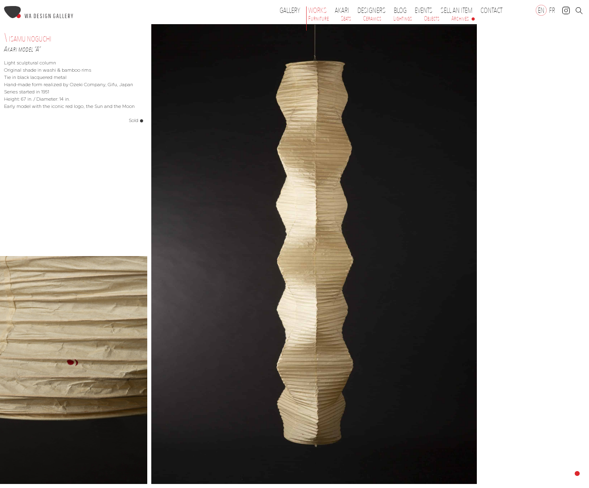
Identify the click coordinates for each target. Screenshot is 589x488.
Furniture (318, 18)
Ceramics (372, 18)
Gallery (290, 10)
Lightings (402, 18)
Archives (460, 18)
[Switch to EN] (541, 10)
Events (426, 10)
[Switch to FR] (552, 10)
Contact (491, 10)
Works (319, 10)
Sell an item (456, 10)
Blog (400, 10)
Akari (342, 10)
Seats (346, 18)
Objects (431, 18)
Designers (373, 10)
